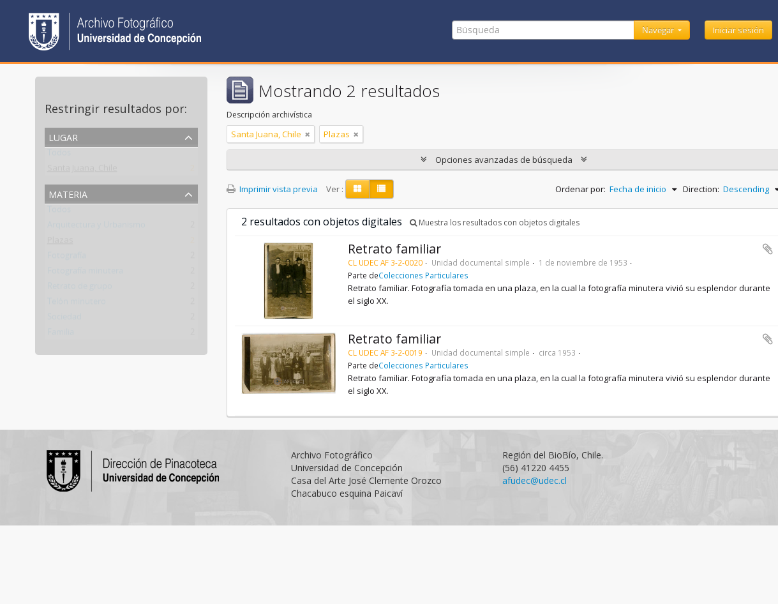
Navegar (659, 30)
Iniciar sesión (738, 30)
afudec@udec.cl (534, 480)
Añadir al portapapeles (767, 249)
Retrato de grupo (79, 288)
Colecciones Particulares (423, 275)
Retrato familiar (394, 248)
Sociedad (64, 319)
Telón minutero (76, 304)
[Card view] (357, 189)
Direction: (701, 189)
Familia (60, 334)
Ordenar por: (580, 189)
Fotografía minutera (85, 273)
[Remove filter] (307, 134)
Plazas (60, 242)
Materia (68, 193)
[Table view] (381, 189)
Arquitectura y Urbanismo (96, 227)
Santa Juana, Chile (82, 170)
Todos (59, 155)
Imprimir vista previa (272, 189)
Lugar (63, 136)
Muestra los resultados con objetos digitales (495, 222)
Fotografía (66, 258)
